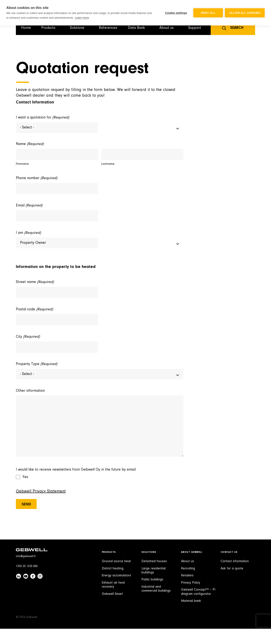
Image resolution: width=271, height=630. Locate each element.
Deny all (208, 12)
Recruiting (188, 569)
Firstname (22, 164)
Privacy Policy (190, 584)
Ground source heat (116, 562)
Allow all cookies (244, 12)
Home (26, 28)
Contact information (235, 562)
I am (28, 233)
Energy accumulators (116, 576)
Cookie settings (176, 12)
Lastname (108, 164)
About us (187, 562)
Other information (30, 392)
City (28, 338)
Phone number (36, 179)
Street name (35, 283)
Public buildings (152, 581)
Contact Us (229, 553)
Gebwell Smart (112, 595)
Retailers (187, 576)
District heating (112, 569)
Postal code (34, 310)
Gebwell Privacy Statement (41, 493)
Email (29, 206)
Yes (25, 478)
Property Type (36, 365)
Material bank (191, 602)
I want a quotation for (42, 118)
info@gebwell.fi (26, 557)
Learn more (82, 17)
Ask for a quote (232, 569)
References (108, 28)
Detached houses (154, 562)
